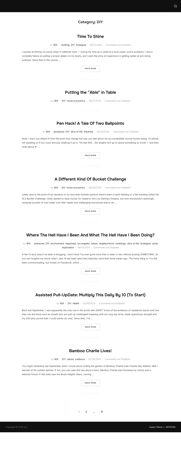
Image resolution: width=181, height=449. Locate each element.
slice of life (76, 131)
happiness (70, 251)
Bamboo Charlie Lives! (90, 367)
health (76, 319)
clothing (65, 44)
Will (55, 44)
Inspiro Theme (155, 443)
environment (57, 251)
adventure (59, 131)
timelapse (81, 44)
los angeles (83, 251)
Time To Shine (90, 36)
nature (94, 251)
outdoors (80, 375)
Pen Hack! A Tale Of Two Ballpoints (90, 123)
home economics (76, 100)
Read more (92, 68)
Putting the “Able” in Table (90, 92)
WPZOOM (170, 443)
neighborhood (106, 251)
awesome (39, 251)
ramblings (120, 251)
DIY (73, 44)
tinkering (88, 131)
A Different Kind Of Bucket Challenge (90, 178)
